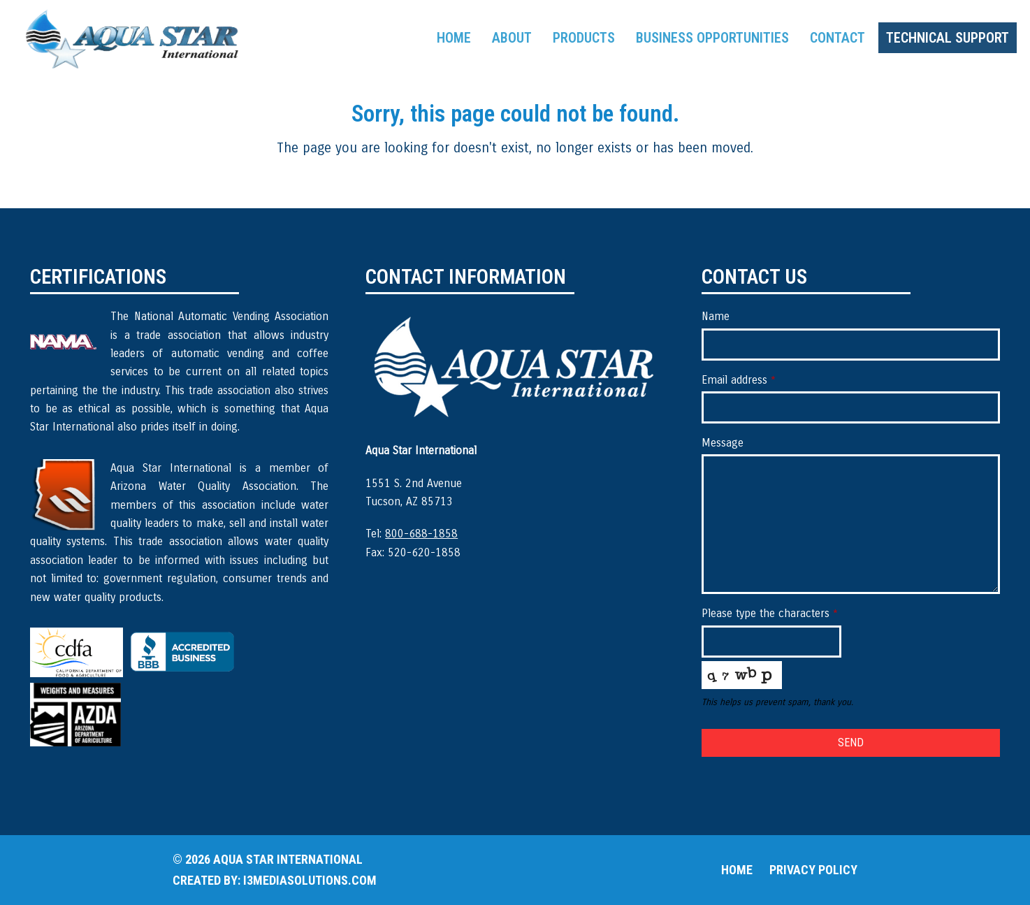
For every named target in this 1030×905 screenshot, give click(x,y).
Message (723, 442)
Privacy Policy (813, 869)
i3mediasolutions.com (310, 880)
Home (737, 869)
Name (716, 316)
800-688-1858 (421, 533)
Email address (739, 379)
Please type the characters (770, 613)
